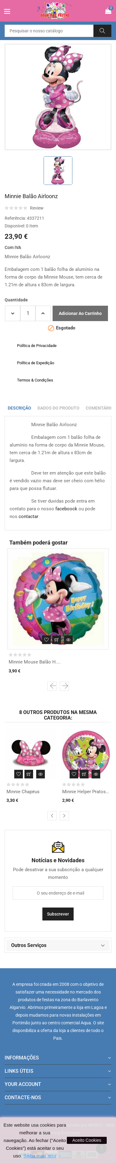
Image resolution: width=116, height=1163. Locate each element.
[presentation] (52, 686)
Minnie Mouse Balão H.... (35, 662)
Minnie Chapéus (23, 791)
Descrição (19, 408)
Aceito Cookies (86, 1140)
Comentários (101, 408)
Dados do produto (58, 408)
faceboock (66, 509)
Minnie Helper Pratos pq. (86, 791)
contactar (28, 516)
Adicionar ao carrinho (80, 313)
